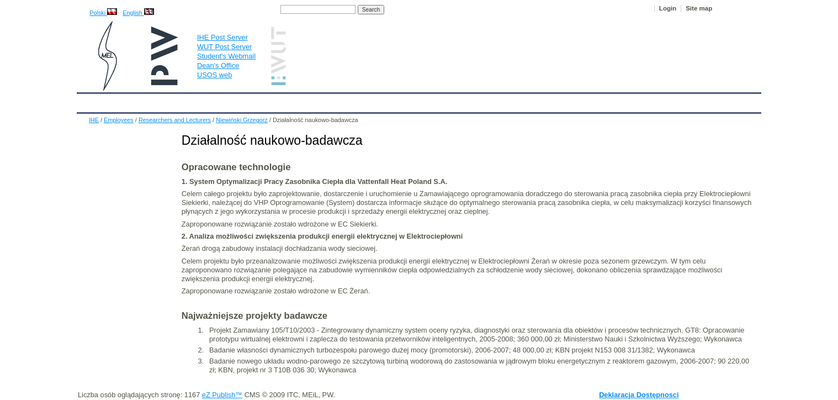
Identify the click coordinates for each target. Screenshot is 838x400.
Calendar (127, 100)
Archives (438, 100)
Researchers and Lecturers (175, 120)
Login (667, 8)
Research (352, 100)
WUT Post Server (224, 47)
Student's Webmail (226, 56)
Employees (257, 100)
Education (305, 100)
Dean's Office (218, 65)
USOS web (214, 75)
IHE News (173, 100)
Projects (396, 100)
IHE (91, 100)
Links (499, 100)
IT (471, 100)
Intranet (535, 100)
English (138, 12)
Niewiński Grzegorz (242, 120)
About (214, 100)
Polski (103, 12)
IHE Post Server (222, 37)
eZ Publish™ (222, 395)
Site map (699, 8)
